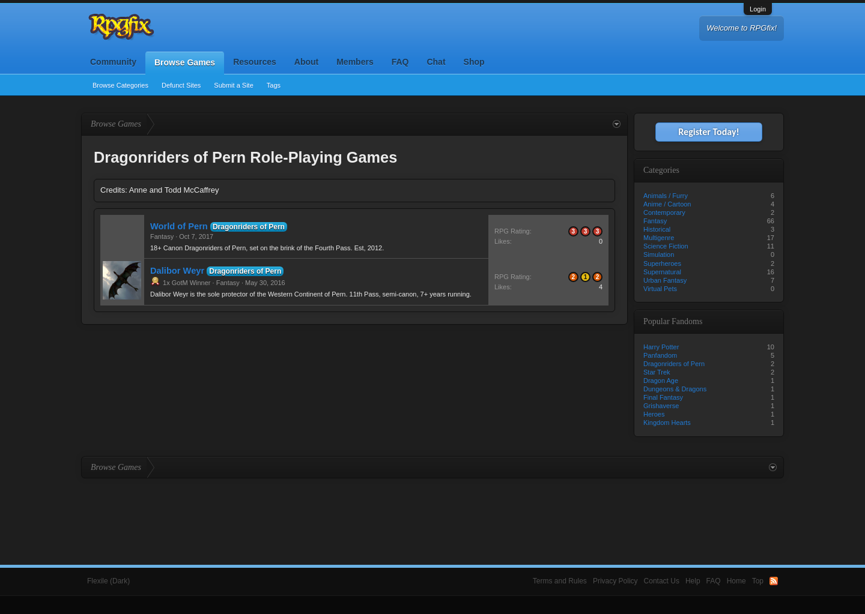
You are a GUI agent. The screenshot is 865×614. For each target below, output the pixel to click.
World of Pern (179, 226)
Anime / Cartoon (667, 204)
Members (354, 62)
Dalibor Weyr (177, 270)
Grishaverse (661, 405)
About (306, 62)
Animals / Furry (665, 195)
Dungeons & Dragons (674, 389)
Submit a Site (233, 85)
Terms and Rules (560, 581)
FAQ (400, 62)
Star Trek (656, 372)
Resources (254, 62)
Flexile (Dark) (108, 581)
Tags (274, 85)
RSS (773, 581)
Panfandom (660, 355)
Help (692, 581)
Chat (435, 62)
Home (736, 581)
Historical (656, 229)
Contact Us (661, 581)
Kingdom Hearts (667, 422)
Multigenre (658, 237)
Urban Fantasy (665, 280)
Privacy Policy (615, 581)
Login (758, 9)
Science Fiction (665, 246)
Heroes (653, 414)
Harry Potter (661, 347)
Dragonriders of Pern (249, 227)
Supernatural (662, 271)
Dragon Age (660, 380)
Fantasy (162, 236)
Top (757, 581)
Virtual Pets (660, 288)
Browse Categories (120, 85)
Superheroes (662, 263)
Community (113, 62)
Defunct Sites (181, 85)
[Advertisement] (432, 511)
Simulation (658, 254)
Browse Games (184, 62)
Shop (474, 62)
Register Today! (708, 131)
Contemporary (664, 212)
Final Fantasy (663, 397)
